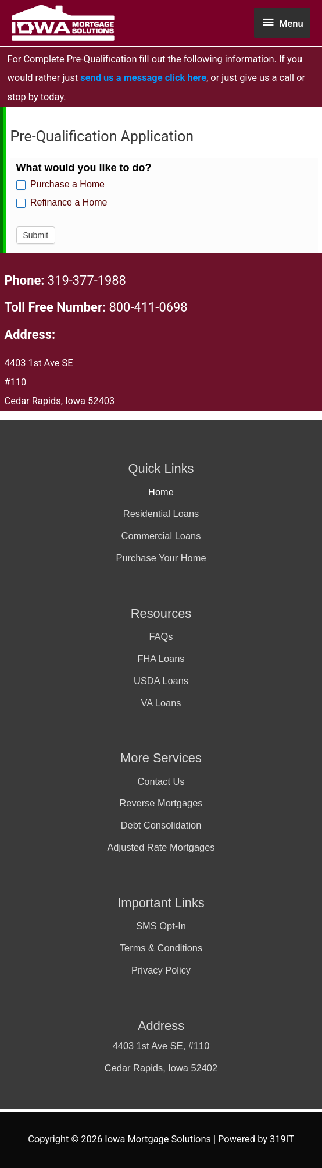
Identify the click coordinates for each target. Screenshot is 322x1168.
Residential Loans (161, 513)
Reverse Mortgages (160, 803)
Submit (36, 235)
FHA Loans (160, 658)
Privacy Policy (161, 970)
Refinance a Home (62, 202)
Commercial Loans (161, 535)
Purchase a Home (60, 184)
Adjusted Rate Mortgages (160, 847)
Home (161, 492)
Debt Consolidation (161, 825)
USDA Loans (161, 680)
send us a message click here (143, 77)
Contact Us (160, 781)
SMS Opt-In (161, 926)
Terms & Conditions (161, 948)
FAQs (161, 636)
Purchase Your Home (161, 558)
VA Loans (161, 703)
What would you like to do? (84, 168)
